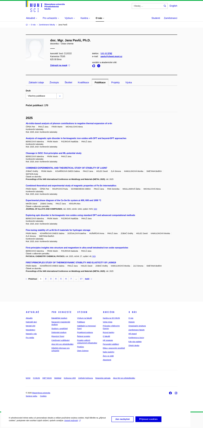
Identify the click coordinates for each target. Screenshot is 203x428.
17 (81, 279)
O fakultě (106, 336)
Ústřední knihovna (85, 378)
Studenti (155, 18)
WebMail (57, 378)
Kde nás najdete (135, 342)
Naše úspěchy (108, 352)
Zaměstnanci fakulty (136, 330)
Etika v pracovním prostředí (114, 348)
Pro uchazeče (61, 312)
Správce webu (31, 396)
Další (88, 279)
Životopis (54, 82)
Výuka (128, 82)
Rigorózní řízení (57, 336)
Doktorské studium (58, 332)
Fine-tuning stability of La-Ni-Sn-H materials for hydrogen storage (58, 230)
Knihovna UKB (70, 378)
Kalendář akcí (31, 322)
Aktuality (29, 318)
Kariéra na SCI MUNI (111, 318)
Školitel (68, 82)
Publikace (100, 82)
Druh (28, 91)
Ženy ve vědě (108, 356)
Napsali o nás (31, 334)
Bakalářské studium (59, 318)
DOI (95, 209)
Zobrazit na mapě (60, 65)
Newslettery (30, 330)
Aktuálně (32, 312)
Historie (131, 322)
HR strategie (108, 340)
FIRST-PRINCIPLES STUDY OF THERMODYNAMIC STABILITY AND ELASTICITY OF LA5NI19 (71, 262)
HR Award (132, 334)
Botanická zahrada (102, 378)
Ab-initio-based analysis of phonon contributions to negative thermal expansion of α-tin (69, 123)
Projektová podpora (85, 332)
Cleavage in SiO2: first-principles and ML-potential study (53, 153)
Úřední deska (133, 345)
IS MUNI (36, 378)
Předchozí (31, 279)
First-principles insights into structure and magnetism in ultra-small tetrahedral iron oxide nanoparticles (77, 248)
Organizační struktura (137, 326)
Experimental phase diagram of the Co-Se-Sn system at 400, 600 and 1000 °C (63, 200)
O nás (132, 312)
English (173, 6)
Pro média (30, 338)
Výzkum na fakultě (84, 318)
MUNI (28, 378)
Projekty (115, 82)
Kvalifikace (83, 82)
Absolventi (107, 360)
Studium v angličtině (59, 329)
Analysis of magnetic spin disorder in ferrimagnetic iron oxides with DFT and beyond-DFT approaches (76, 138)
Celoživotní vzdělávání (60, 340)
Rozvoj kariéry (108, 332)
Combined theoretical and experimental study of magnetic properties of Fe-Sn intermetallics (71, 186)
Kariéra (109, 312)
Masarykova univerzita (41, 393)
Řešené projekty (83, 336)
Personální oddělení (111, 344)
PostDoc (80, 347)
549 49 (106, 53)
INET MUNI (47, 378)
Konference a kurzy (136, 338)
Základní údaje (36, 82)
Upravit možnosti (72, 422)
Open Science (83, 351)
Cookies (43, 396)
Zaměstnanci (170, 18)
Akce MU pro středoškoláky (62, 344)
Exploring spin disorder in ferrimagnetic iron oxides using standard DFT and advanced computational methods (80, 215)
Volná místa (107, 322)
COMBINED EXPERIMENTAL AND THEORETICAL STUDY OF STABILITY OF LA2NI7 (66, 168)
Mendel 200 (30, 326)
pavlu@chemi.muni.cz (111, 56)
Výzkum (82, 312)
